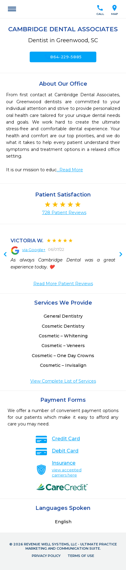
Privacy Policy (46, 556)
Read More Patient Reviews (63, 283)
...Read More (70, 169)
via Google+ (33, 249)
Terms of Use (81, 556)
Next (5, 255)
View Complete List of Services (63, 381)
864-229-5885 (63, 57)
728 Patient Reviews (64, 212)
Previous (120, 255)
